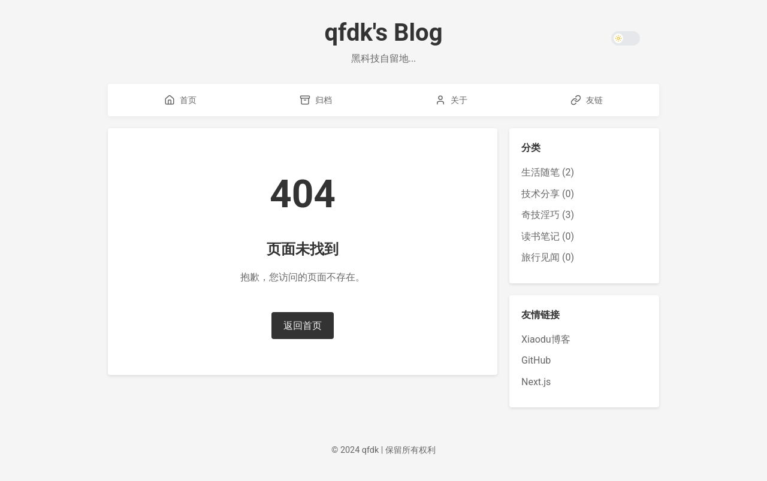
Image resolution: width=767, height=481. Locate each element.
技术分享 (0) (547, 193)
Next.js (536, 382)
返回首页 (302, 325)
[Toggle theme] (625, 38)
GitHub (536, 360)
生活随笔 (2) (547, 172)
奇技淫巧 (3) (547, 214)
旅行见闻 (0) (547, 257)
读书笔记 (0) (547, 236)
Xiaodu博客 (545, 339)
